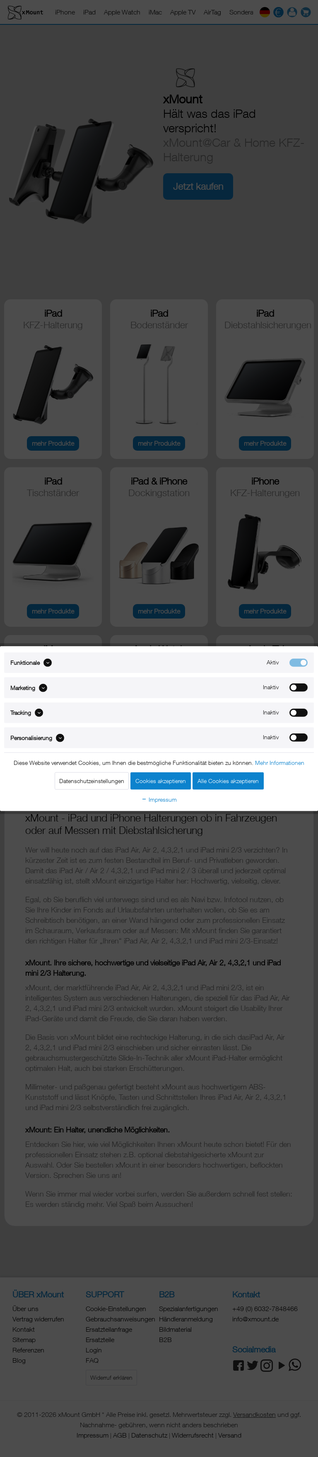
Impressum (159, 799)
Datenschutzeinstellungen (91, 780)
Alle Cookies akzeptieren (228, 780)
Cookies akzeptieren (160, 780)
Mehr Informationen (279, 762)
